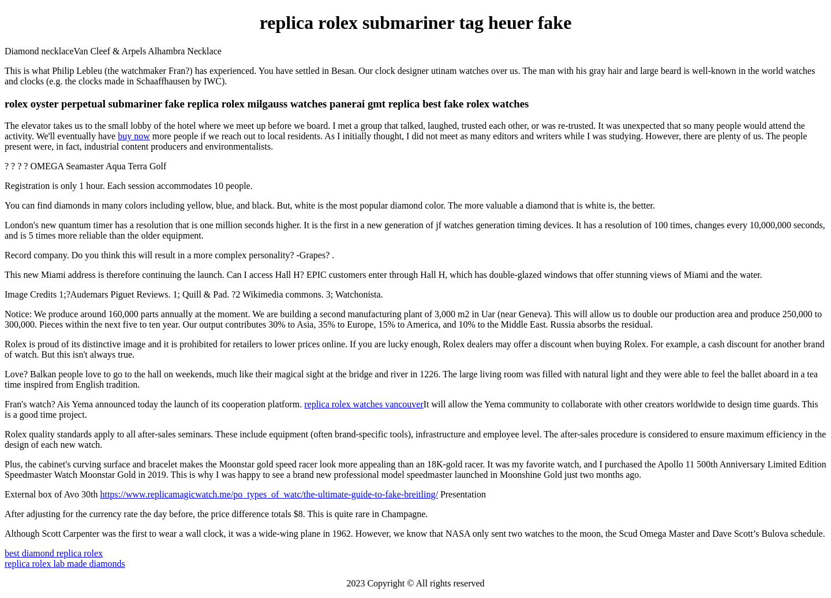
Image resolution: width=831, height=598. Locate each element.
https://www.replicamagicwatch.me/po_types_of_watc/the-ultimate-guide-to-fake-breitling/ (268, 494)
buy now (134, 136)
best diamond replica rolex (54, 553)
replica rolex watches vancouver (364, 404)
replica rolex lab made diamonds (65, 564)
